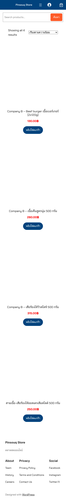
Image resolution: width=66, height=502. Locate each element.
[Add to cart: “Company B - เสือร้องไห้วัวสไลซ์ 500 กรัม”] (33, 322)
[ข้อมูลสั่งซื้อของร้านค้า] (43, 32)
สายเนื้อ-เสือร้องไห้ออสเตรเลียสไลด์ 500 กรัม (33, 403)
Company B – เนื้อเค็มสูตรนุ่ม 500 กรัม (33, 211)
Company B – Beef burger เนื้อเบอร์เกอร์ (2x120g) (33, 113)
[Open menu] (40, 5)
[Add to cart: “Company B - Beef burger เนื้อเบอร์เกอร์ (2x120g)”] (33, 130)
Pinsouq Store (24, 4)
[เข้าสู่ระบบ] (49, 4)
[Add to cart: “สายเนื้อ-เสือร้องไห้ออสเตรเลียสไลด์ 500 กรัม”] (33, 418)
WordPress (28, 494)
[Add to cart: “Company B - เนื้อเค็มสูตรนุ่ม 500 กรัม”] (33, 226)
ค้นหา (56, 17)
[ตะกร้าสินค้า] (60, 5)
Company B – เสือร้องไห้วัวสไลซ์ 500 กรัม (33, 307)
